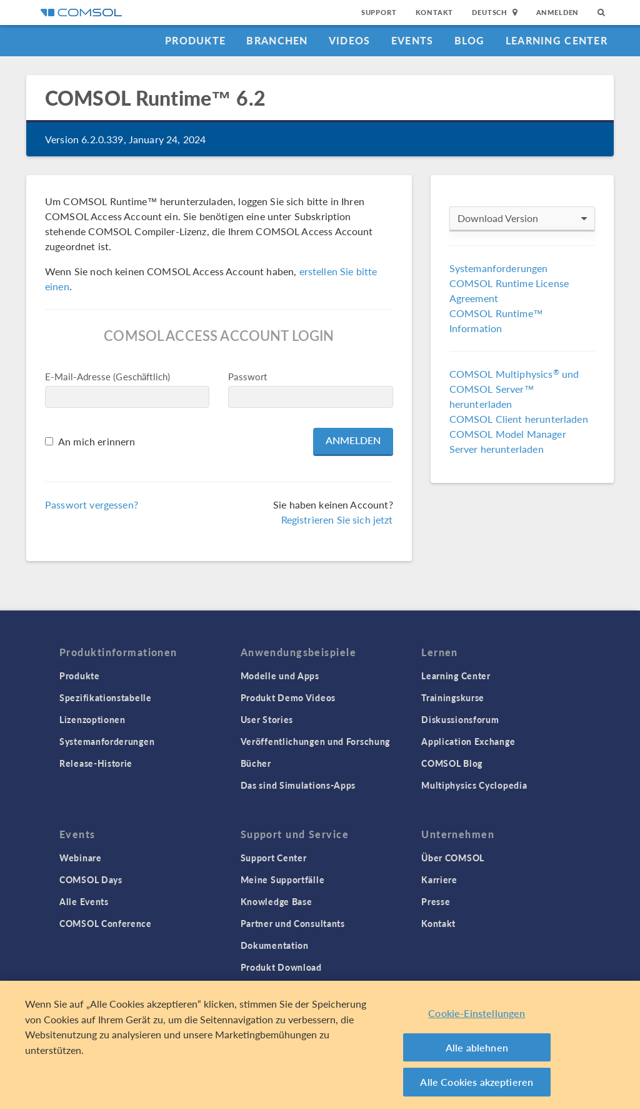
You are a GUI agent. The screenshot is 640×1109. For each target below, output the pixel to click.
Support (379, 12)
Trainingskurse (452, 697)
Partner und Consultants (293, 923)
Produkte (195, 40)
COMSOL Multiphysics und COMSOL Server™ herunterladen (514, 389)
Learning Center (557, 40)
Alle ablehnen (477, 1047)
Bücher (256, 763)
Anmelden (557, 12)
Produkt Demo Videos (288, 697)
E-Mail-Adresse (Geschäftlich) (107, 376)
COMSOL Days (90, 879)
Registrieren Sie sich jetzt (337, 519)
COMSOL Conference (105, 923)
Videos (350, 40)
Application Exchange (468, 741)
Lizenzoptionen (92, 719)
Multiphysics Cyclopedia (474, 785)
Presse (435, 901)
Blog (469, 40)
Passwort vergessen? (91, 504)
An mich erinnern (96, 441)
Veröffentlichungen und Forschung (315, 741)
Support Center (274, 857)
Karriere (439, 879)
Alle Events (84, 901)
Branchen (277, 40)
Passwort (247, 376)
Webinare (80, 857)
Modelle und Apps (280, 675)
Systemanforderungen (498, 268)
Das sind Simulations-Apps (298, 785)
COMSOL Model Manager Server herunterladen (507, 441)
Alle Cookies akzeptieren (476, 1082)
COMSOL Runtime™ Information (496, 320)
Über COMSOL (452, 857)
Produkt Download (281, 967)
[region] (320, 1045)
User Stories (267, 719)
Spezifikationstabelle (105, 697)
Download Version (522, 218)
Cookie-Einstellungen (476, 1013)
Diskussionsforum (460, 719)
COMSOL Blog (451, 763)
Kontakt (435, 12)
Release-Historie (95, 763)
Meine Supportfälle (283, 879)
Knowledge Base (276, 901)
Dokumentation (275, 945)
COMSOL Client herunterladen (518, 419)
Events (412, 40)
